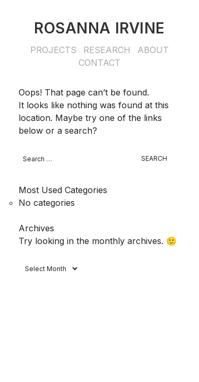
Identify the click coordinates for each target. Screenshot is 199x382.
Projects (53, 50)
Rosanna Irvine (99, 28)
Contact (99, 62)
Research (107, 50)
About (153, 50)
